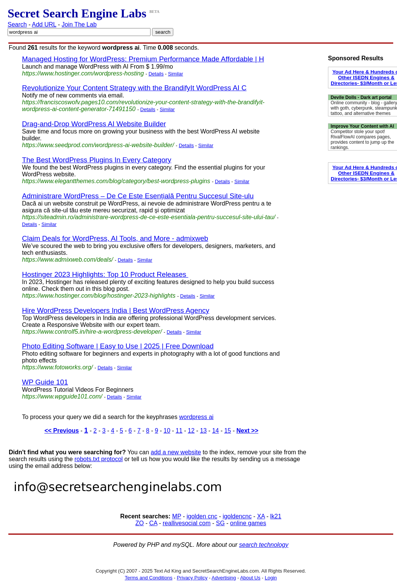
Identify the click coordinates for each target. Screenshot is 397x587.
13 (203, 430)
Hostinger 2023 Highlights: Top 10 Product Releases (105, 274)
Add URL (44, 24)
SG (220, 523)
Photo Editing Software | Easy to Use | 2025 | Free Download (117, 346)
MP (176, 516)
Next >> (247, 430)
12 (191, 430)
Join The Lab (79, 24)
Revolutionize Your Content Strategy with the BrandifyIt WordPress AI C (134, 88)
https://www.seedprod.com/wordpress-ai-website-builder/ (98, 145)
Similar (175, 74)
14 (215, 430)
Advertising (224, 578)
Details (156, 74)
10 (166, 430)
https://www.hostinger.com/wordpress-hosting (83, 73)
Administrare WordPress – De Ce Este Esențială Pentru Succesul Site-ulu (138, 196)
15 (227, 430)
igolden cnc (202, 516)
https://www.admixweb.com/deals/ (67, 259)
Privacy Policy (192, 578)
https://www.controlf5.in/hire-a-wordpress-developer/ (92, 331)
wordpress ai (196, 417)
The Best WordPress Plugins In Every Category (96, 160)
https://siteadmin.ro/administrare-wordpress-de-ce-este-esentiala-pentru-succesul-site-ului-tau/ (148, 217)
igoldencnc (237, 516)
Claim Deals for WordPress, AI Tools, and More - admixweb (115, 238)
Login (271, 578)
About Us (250, 578)
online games (248, 523)
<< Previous (61, 430)
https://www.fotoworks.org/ (57, 367)
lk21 (275, 516)
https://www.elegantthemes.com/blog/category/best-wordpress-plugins (116, 181)
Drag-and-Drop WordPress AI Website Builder (94, 124)
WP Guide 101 (45, 382)
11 (179, 430)
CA (153, 523)
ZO (139, 523)
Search (17, 24)
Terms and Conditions (149, 578)
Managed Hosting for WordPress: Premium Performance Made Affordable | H (143, 59)
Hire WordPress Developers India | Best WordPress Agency (115, 310)
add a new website (176, 452)
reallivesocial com (186, 523)
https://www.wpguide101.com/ (62, 396)
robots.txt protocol (98, 459)
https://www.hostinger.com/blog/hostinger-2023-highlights (99, 295)
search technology (264, 544)
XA (261, 516)
